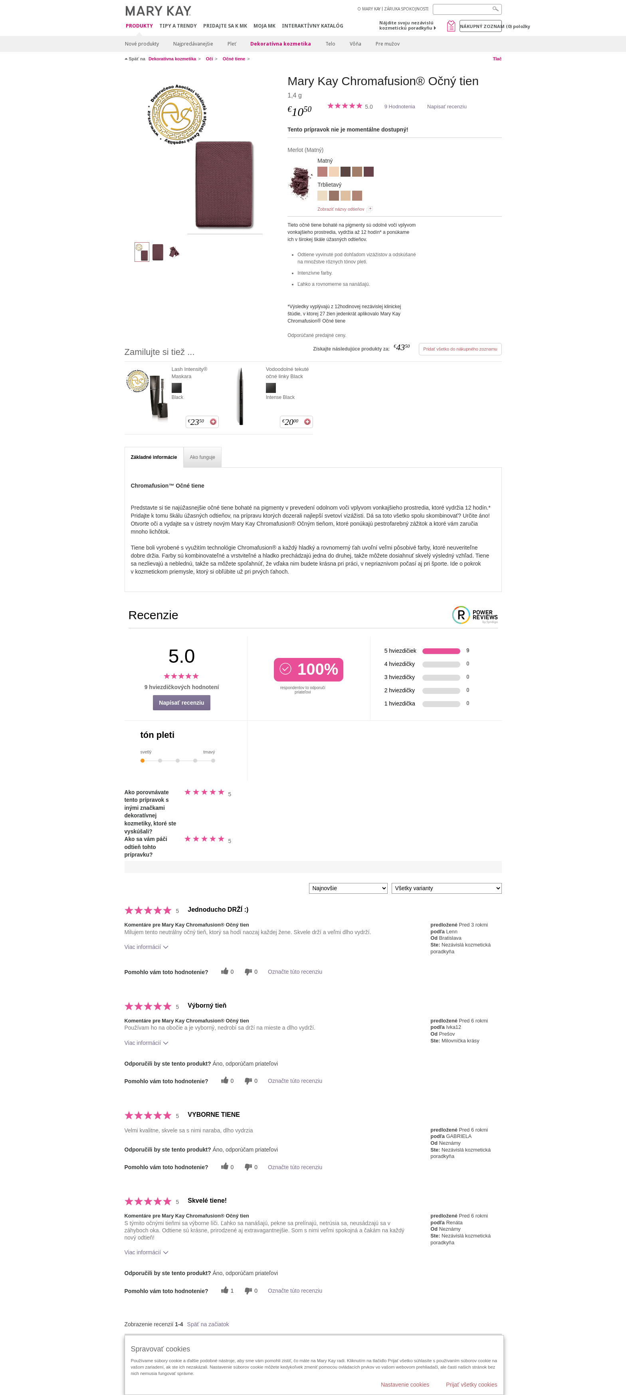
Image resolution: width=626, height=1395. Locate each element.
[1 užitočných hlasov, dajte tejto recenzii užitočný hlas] (226, 1291)
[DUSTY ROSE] (322, 173)
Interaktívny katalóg (312, 25)
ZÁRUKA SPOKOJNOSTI (406, 9)
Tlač (497, 58)
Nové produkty (142, 43)
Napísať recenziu (447, 107)
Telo (330, 43)
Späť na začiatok (208, 1324)
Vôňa (355, 43)
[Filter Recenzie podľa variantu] (447, 888)
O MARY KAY (368, 9)
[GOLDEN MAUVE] (334, 197)
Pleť (232, 43)
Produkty (139, 26)
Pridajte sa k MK (225, 25)
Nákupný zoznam (481, 26)
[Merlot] (203, 154)
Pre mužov (388, 43)
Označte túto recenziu (295, 972)
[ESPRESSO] (346, 173)
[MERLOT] (369, 173)
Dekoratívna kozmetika (280, 43)
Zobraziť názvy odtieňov (340, 209)
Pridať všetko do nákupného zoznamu (460, 349)
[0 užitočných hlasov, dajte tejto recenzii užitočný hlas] (226, 972)
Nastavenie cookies (405, 1384)
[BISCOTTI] (334, 173)
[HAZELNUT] (357, 173)
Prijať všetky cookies (471, 1384)
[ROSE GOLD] (357, 197)
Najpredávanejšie (193, 43)
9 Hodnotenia (399, 107)
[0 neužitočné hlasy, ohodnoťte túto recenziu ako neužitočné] (250, 972)
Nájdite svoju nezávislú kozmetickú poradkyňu (406, 25)
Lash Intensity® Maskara (190, 372)
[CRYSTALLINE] (322, 197)
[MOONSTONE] (346, 197)
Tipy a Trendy (178, 25)
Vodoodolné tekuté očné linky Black (287, 372)
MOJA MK (264, 25)
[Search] (467, 9)
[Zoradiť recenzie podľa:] (348, 888)
